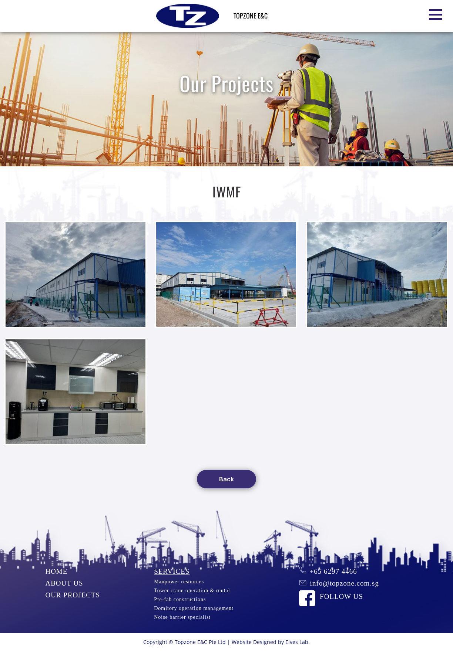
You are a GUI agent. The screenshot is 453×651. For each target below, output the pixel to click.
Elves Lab (296, 641)
